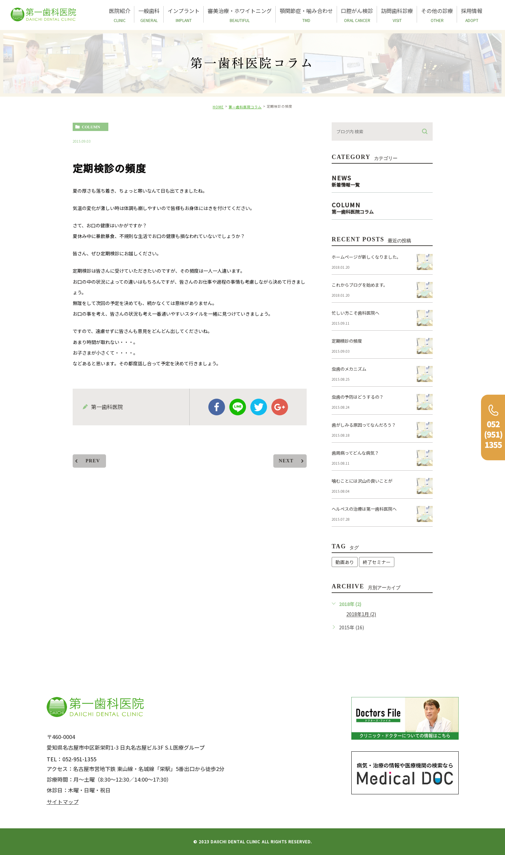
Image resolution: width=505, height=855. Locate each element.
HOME (218, 106)
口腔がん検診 (357, 15)
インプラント (184, 15)
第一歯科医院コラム (245, 106)
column (91, 127)
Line (237, 407)
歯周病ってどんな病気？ (355, 453)
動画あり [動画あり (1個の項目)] (344, 562)
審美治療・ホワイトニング (240, 15)
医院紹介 (119, 15)
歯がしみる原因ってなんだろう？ (364, 425)
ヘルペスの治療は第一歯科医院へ (364, 509)
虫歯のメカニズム (349, 369)
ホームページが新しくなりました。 (366, 257)
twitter (258, 407)
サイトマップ (63, 802)
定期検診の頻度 (347, 341)
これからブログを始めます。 (360, 285)
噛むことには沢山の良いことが (362, 481)
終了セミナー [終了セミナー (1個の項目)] (377, 562)
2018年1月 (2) (361, 614)
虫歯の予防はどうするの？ (358, 397)
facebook (216, 407)
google (279, 407)
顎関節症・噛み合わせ (306, 15)
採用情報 (471, 15)
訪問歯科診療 (397, 15)
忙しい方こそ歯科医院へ (355, 313)
